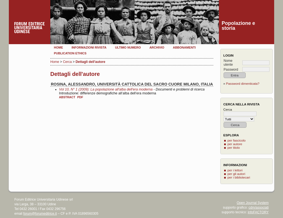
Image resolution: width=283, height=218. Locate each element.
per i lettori (235, 170)
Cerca (67, 62)
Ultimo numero (128, 47)
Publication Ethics (70, 53)
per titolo (233, 147)
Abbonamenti (184, 47)
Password (231, 69)
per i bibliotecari (238, 177)
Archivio (157, 47)
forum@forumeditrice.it (40, 214)
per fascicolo (236, 140)
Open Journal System (253, 203)
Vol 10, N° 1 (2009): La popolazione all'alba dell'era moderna (106, 89)
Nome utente (228, 63)
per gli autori (236, 174)
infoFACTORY (258, 212)
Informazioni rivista (89, 47)
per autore (234, 144)
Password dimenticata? (243, 83)
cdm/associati (258, 207)
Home (58, 47)
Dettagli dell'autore (90, 62)
